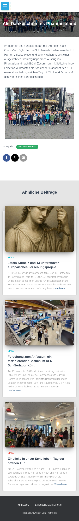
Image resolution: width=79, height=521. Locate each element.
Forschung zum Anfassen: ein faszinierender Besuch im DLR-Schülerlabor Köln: (30, 361)
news (11, 257)
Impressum (23, 505)
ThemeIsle (51, 512)
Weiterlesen (58, 288)
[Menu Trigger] (5, 6)
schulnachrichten (27, 147)
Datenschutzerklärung (48, 505)
